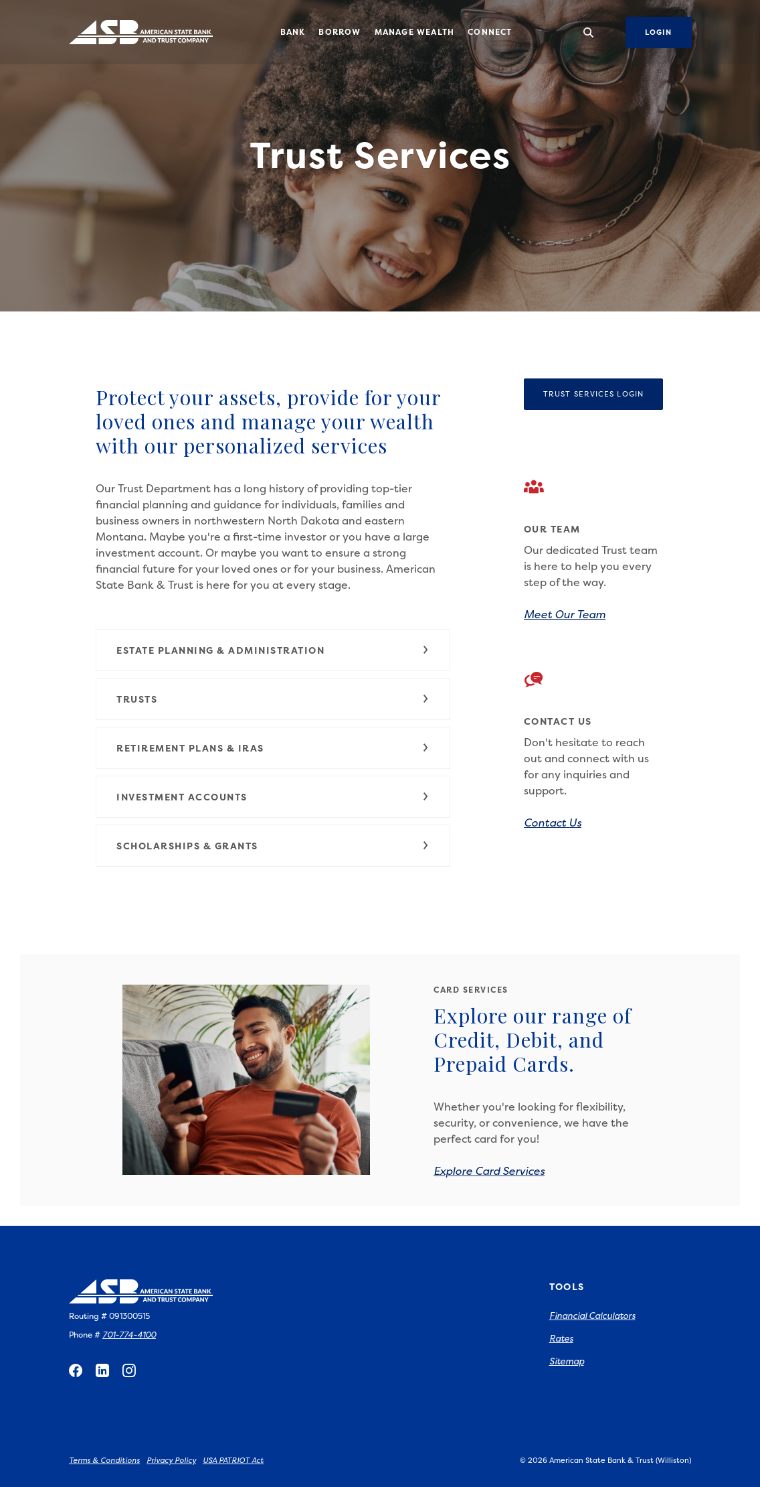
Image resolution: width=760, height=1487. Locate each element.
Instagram (129, 1370)
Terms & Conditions (104, 1461)
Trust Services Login (603, 393)
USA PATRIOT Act (233, 1461)
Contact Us (552, 822)
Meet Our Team (564, 614)
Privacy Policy (171, 1461)
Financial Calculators (592, 1315)
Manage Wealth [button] (415, 32)
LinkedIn (102, 1370)
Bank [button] (293, 32)
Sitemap (566, 1361)
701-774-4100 (129, 1334)
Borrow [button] (339, 32)
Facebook (75, 1370)
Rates (561, 1338)
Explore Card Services (489, 1170)
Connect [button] (490, 32)
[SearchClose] (588, 32)
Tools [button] (567, 1286)
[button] (273, 650)
